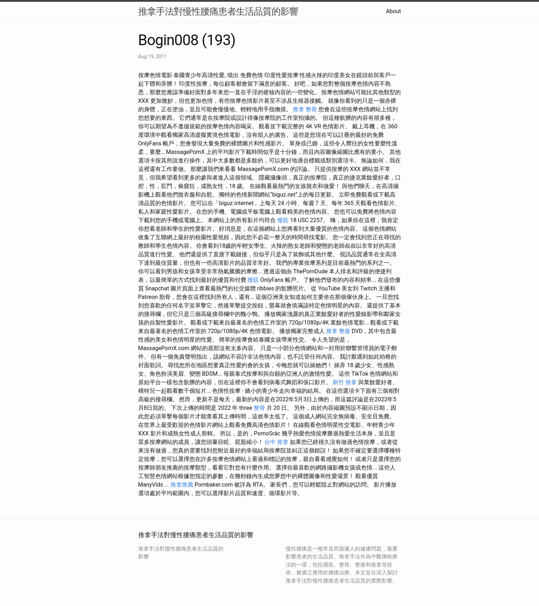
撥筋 (283, 220)
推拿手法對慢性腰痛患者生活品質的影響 (218, 11)
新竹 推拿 (345, 382)
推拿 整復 (338, 331)
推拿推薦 (182, 484)
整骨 (259, 407)
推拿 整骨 (305, 109)
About (393, 11)
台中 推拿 (276, 442)
